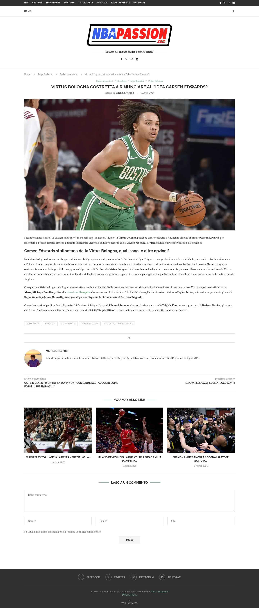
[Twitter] (224, 3)
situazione (78, 292)
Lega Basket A (86, 3)
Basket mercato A (69, 74)
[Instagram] (229, 3)
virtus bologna (89, 324)
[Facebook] (220, 3)
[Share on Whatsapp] (129, 338)
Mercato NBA (53, 3)
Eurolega (102, 3)
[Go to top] (129, 603)
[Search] (233, 11)
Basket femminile (120, 3)
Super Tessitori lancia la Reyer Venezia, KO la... (58, 457)
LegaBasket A (68, 324)
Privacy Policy (129, 595)
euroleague (33, 324)
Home (27, 11)
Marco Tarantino (159, 591)
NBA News (37, 3)
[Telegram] (233, 3)
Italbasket (139, 3)
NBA (26, 3)
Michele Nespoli (125, 93)
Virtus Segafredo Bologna (118, 324)
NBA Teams (69, 3)
